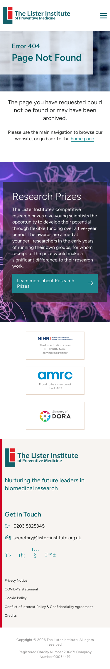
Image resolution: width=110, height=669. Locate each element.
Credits (11, 615)
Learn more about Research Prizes (45, 283)
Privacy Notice (16, 580)
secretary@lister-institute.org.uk (43, 537)
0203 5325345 (25, 526)
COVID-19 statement (21, 589)
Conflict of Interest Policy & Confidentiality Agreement (49, 607)
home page (82, 138)
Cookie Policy (15, 598)
